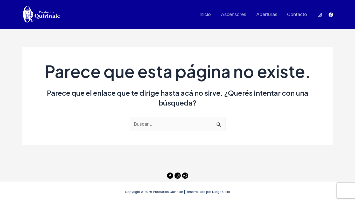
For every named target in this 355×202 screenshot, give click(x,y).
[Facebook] (331, 14)
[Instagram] (319, 14)
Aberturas (267, 14)
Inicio (207, 14)
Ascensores (235, 14)
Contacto (298, 14)
